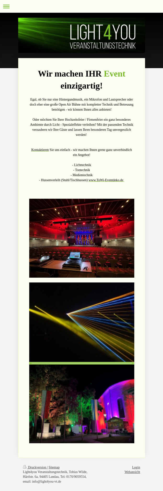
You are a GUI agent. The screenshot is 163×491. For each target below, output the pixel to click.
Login (136, 467)
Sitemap (54, 467)
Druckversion (35, 467)
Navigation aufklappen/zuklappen (81, 6)
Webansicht (132, 472)
